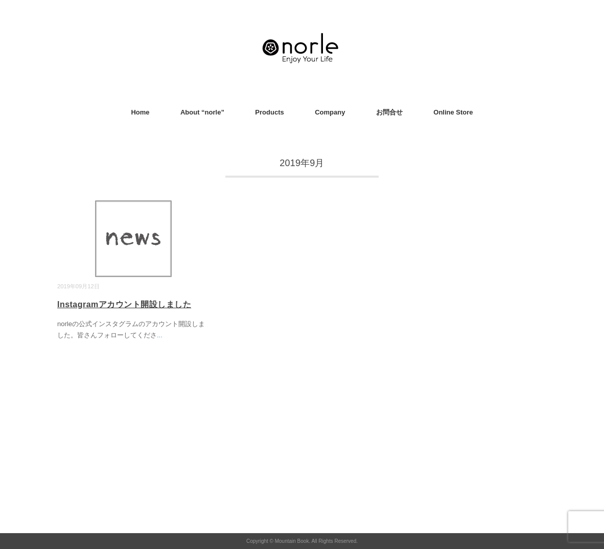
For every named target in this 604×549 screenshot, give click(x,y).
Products (269, 112)
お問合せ (389, 112)
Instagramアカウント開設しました (124, 304)
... (159, 335)
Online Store (453, 112)
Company (330, 112)
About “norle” (202, 112)
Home (140, 112)
